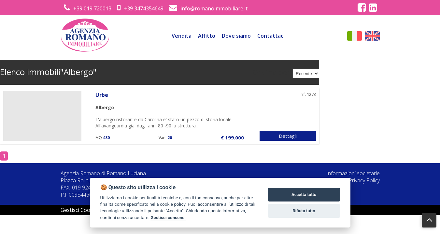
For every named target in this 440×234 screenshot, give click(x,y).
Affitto (206, 35)
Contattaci (271, 35)
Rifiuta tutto (303, 210)
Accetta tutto (303, 194)
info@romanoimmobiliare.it (208, 8)
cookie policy (172, 204)
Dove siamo (236, 35)
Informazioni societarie (353, 173)
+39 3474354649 (140, 8)
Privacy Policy (364, 180)
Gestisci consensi (167, 217)
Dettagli (288, 136)
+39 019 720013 (87, 8)
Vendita (182, 35)
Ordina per (271, 72)
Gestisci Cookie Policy (87, 210)
